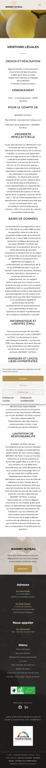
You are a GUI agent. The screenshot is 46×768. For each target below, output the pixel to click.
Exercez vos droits (25, 758)
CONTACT (23, 569)
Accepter (23, 378)
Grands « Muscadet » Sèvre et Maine (23, 677)
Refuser (23, 385)
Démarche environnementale (23, 657)
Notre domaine (23, 649)
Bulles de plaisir (23, 669)
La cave (23, 661)
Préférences (23, 392)
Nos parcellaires (23, 653)
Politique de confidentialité (26, 761)
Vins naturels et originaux (23, 665)
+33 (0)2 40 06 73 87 (25, 632)
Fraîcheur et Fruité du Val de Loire (23, 673)
